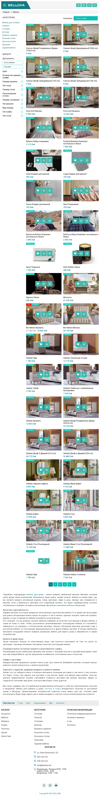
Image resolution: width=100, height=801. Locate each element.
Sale (51, 703)
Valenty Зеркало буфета (37, 484)
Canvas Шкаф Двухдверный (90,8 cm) (80, 48)
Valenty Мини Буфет (72, 484)
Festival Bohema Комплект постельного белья (75, 142)
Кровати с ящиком (9, 35)
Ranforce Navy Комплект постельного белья (80, 235)
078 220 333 (41, 761)
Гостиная (38, 714)
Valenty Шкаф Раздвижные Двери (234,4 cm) (79, 422)
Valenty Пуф (31, 358)
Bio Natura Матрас (71, 328)
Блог (28, 703)
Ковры (4, 725)
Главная (6, 12)
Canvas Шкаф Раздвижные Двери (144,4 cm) (42, 49)
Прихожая (6, 45)
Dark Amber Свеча (71, 267)
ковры (58, 689)
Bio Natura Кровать (35, 328)
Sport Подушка (33, 267)
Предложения (40, 703)
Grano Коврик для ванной (38, 204)
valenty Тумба (32, 388)
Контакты (60, 703)
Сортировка (67, 18)
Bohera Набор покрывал (37, 141)
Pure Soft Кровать (71, 111)
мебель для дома (34, 594)
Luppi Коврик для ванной (74, 174)
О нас (20, 703)
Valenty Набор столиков (74, 574)
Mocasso (67, 297)
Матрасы (5, 721)
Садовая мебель (9, 48)
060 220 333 (41, 756)
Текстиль (5, 729)
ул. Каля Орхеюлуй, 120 (46, 752)
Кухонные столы (8, 38)
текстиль (48, 689)
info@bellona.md (42, 765)
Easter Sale (6, 736)
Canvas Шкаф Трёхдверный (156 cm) (80, 81)
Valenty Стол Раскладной (37, 544)
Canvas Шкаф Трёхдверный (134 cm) (43, 81)
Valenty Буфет (32, 514)
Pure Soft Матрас (34, 111)
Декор (4, 732)
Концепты (5, 714)
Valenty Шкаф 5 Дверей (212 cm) (41, 453)
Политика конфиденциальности (81, 714)
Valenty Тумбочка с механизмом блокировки (78, 389)
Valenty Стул (69, 514)
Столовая (6, 29)
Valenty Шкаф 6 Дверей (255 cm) (78, 453)
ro (95, 5)
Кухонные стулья (9, 41)
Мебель (4, 717)
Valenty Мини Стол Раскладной (77, 544)
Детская (5, 32)
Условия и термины (76, 717)
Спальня (5, 26)
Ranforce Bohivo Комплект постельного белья (38, 235)
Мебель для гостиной (10, 23)
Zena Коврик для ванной (37, 174)
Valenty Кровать (33, 421)
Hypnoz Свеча (32, 297)
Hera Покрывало (71, 204)
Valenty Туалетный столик (75, 358)
